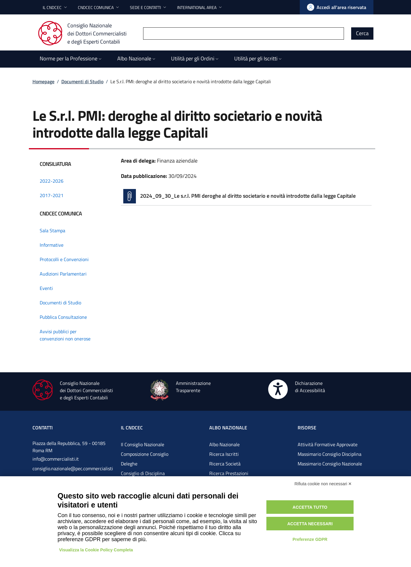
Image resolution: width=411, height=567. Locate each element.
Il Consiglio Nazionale (142, 444)
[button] (55, 7)
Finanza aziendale (177, 161)
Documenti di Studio (82, 81)
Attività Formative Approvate (327, 444)
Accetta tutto (310, 507)
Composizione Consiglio (144, 454)
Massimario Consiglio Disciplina (329, 454)
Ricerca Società (225, 463)
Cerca (362, 33)
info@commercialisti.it (55, 458)
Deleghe (129, 463)
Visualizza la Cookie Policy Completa (96, 549)
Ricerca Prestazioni (228, 473)
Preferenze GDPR (310, 539)
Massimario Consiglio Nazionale (330, 463)
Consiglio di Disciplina (143, 473)
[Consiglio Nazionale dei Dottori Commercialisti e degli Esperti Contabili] (86, 33)
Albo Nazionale (224, 444)
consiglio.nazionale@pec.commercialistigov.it (72, 473)
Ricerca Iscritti (224, 454)
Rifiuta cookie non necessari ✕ (323, 483)
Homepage (43, 81)
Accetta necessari (310, 523)
